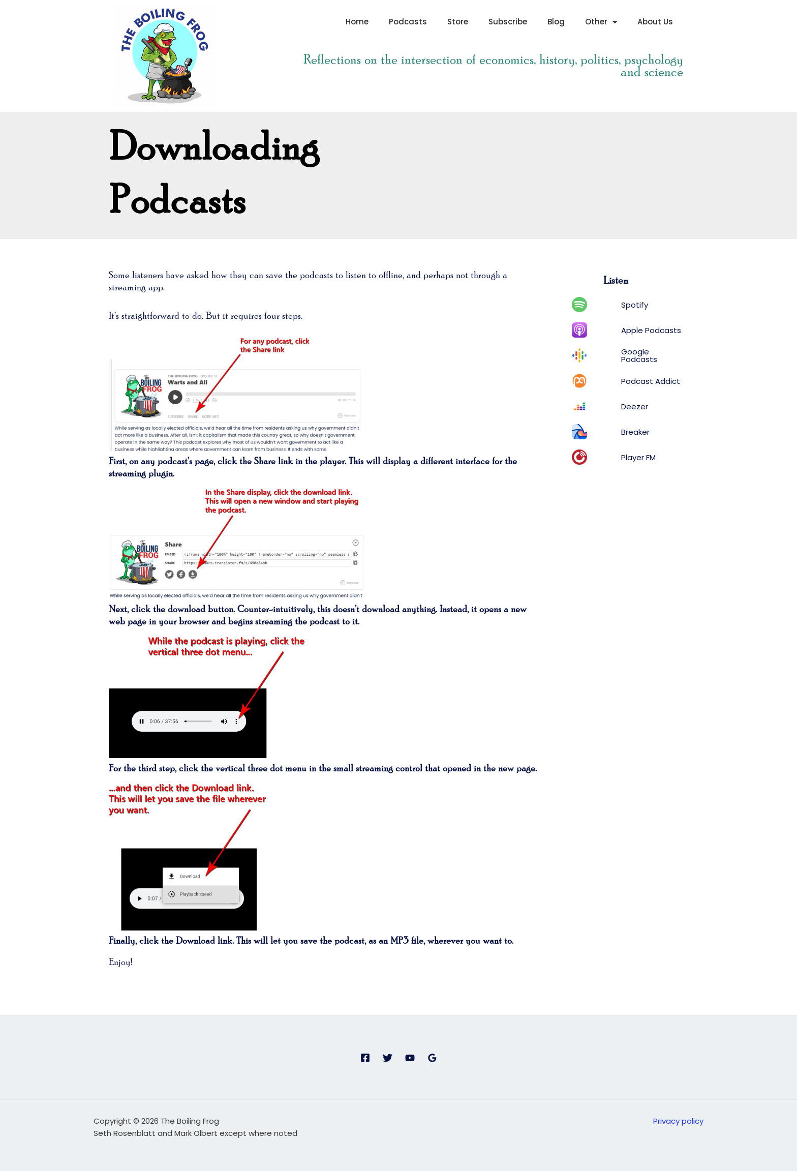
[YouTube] (410, 1058)
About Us (655, 21)
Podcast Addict (650, 381)
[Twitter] (387, 1058)
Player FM (638, 457)
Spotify (634, 304)
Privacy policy (678, 1121)
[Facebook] (365, 1058)
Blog (556, 21)
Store (457, 21)
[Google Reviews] (432, 1058)
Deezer (634, 406)
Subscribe (507, 21)
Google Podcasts (639, 355)
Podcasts (408, 21)
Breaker (635, 432)
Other (601, 22)
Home (357, 21)
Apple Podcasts (651, 330)
